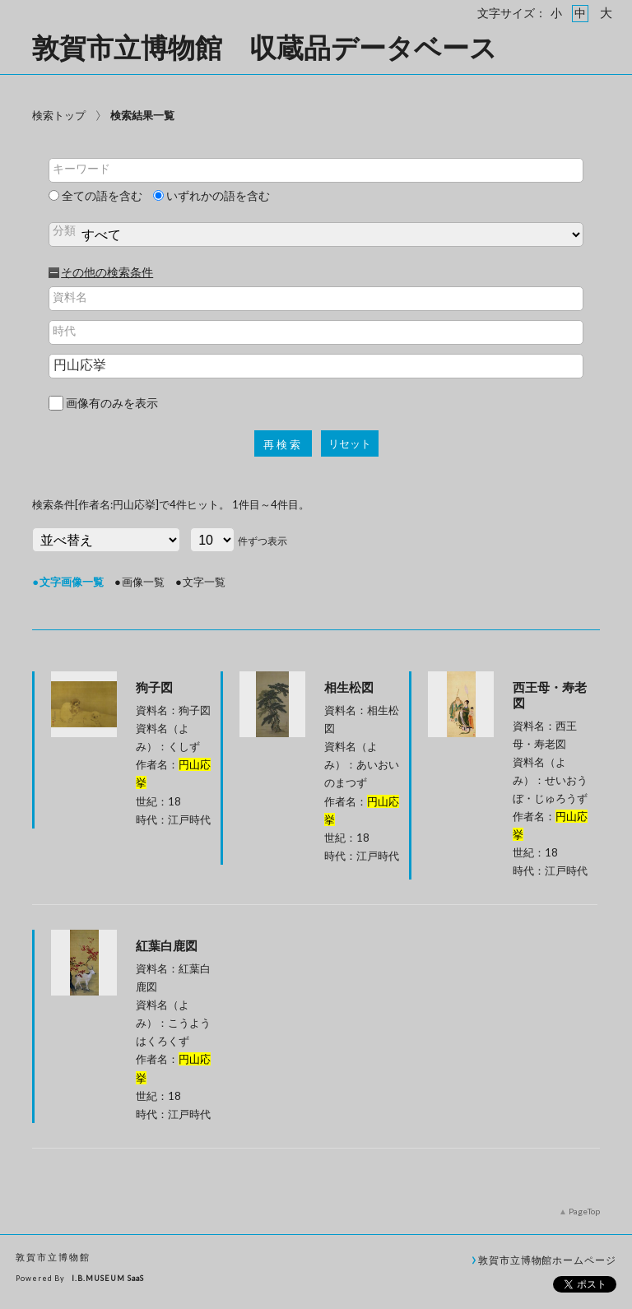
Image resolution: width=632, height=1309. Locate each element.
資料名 (70, 297)
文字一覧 (204, 581)
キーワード (81, 168)
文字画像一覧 (72, 581)
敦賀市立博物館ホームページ (547, 1259)
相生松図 (349, 687)
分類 (64, 230)
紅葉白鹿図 (167, 945)
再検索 (283, 445)
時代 (64, 330)
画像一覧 (143, 581)
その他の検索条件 (107, 272)
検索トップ (59, 115)
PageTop (584, 1211)
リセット (349, 444)
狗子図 (154, 687)
